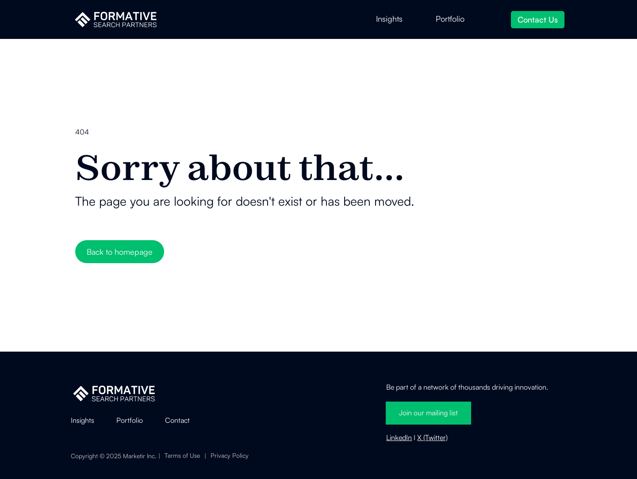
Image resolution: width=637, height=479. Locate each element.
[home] (116, 19)
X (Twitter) (432, 437)
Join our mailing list (428, 412)
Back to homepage (120, 252)
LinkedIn (399, 437)
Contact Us (538, 19)
